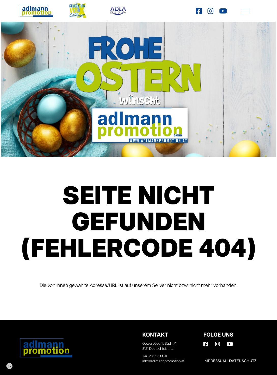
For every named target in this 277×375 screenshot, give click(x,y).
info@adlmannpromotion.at (163, 361)
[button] (245, 11)
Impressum (214, 360)
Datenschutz (243, 360)
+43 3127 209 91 (154, 356)
